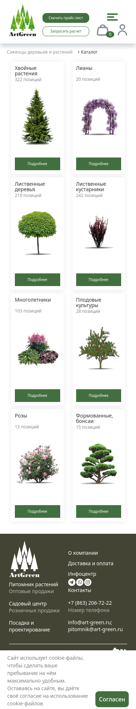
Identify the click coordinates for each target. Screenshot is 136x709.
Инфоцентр (82, 573)
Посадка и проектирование (29, 626)
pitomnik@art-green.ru (95, 629)
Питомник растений (33, 584)
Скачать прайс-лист (66, 17)
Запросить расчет (66, 31)
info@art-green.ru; (90, 622)
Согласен (112, 699)
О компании (83, 552)
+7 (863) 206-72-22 (90, 602)
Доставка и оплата (91, 563)
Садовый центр (28, 603)
